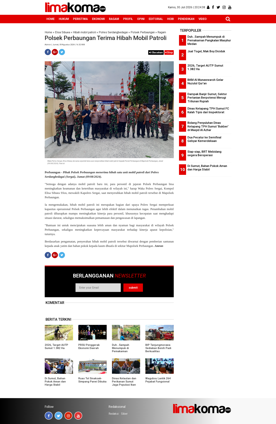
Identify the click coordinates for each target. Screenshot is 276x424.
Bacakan (156, 52)
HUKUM (64, 19)
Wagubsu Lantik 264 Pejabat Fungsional (158, 380)
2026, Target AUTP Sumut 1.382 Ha (56, 346)
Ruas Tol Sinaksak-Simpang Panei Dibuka (92, 380)
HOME (50, 19)
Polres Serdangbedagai (113, 32)
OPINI (141, 19)
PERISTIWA (80, 19)
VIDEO (203, 19)
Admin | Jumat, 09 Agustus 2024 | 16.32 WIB (65, 44)
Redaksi (114, 413)
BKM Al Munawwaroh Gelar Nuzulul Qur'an (205, 81)
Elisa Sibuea (62, 32)
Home (48, 32)
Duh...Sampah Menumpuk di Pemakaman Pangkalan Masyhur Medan (124, 351)
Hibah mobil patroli (84, 32)
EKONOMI (98, 19)
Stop (169, 52)
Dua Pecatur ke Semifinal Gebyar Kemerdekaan (204, 139)
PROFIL (128, 19)
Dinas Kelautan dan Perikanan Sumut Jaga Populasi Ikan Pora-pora (124, 383)
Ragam (162, 32)
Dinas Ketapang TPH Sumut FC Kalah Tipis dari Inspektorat (208, 110)
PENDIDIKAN (186, 19)
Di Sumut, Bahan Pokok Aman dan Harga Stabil (55, 381)
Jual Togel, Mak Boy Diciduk (206, 51)
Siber (124, 413)
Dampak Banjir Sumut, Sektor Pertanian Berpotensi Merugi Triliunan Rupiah (207, 97)
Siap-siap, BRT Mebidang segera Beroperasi (204, 153)
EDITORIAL (156, 19)
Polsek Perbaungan (143, 32)
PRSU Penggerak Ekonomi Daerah (89, 346)
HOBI (170, 19)
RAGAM (114, 19)
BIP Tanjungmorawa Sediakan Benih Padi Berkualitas (158, 348)
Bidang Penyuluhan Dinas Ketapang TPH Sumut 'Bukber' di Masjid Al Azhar (207, 126)
